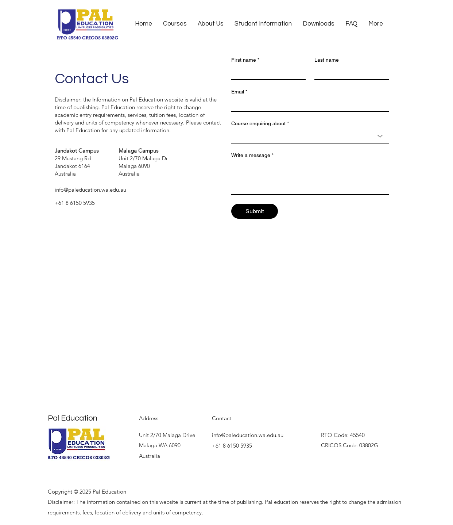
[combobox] (310, 136)
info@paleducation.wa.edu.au (90, 189)
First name (245, 60)
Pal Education (72, 418)
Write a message (252, 155)
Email (239, 92)
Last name (326, 60)
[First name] (266, 72)
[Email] (307, 104)
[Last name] (349, 72)
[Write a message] (310, 177)
